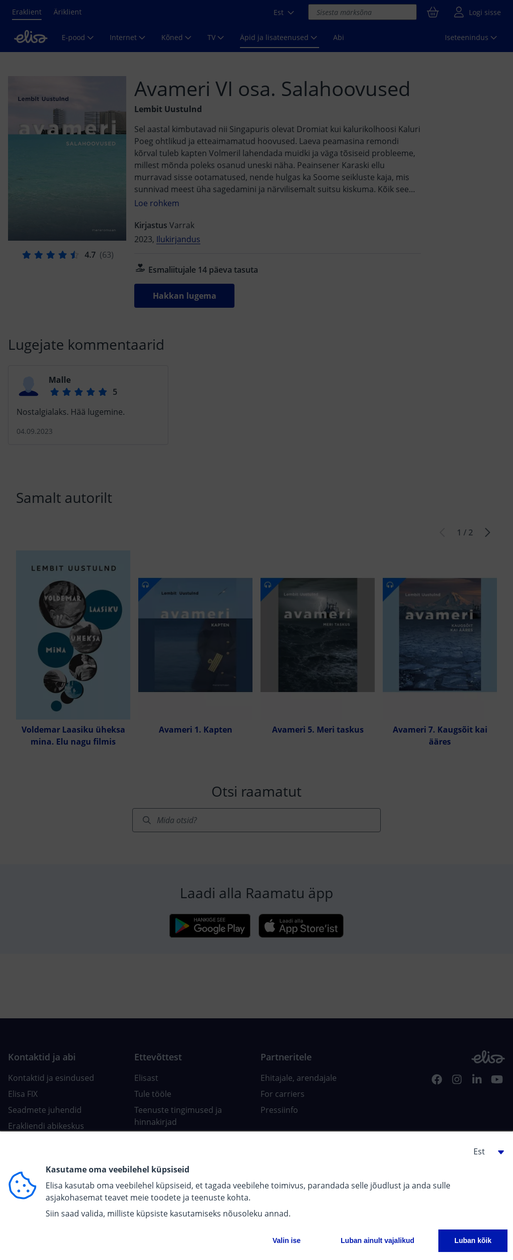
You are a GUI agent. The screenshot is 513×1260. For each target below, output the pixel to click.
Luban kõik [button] (472, 1240)
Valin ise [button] (287, 1240)
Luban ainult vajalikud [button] (377, 1240)
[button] (485, 1151)
